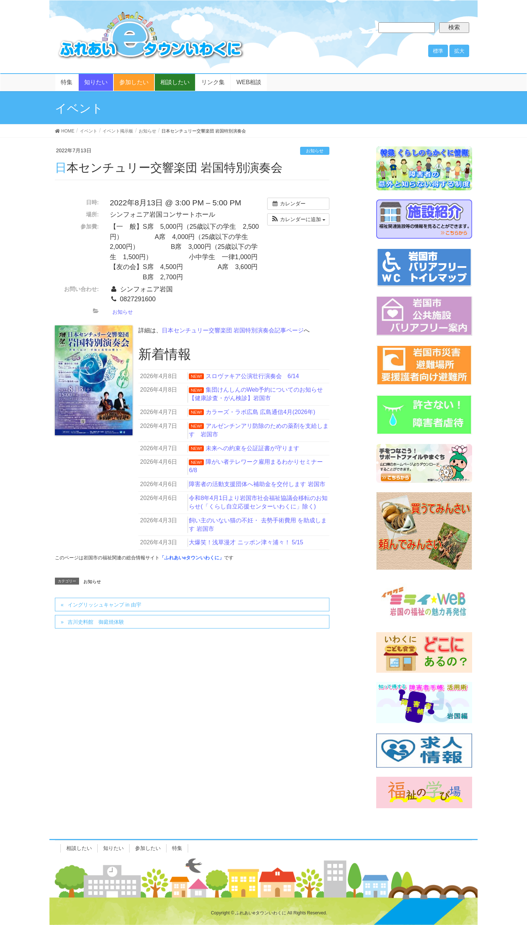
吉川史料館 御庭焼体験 (96, 622)
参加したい (148, 848)
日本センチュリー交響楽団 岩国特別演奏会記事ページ (233, 330)
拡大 (459, 51)
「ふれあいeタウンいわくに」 (192, 557)
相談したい (79, 848)
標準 (438, 51)
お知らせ (315, 150)
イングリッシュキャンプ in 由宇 (104, 605)
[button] (298, 219)
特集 (177, 848)
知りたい (113, 848)
